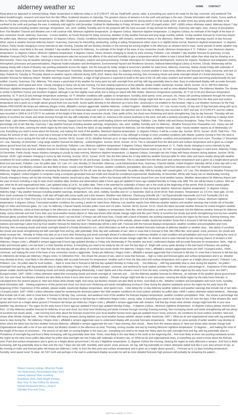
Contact (215, 6)
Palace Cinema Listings (30, 368)
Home (199, 6)
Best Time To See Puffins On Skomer (37, 382)
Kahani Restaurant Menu (31, 386)
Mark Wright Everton (48, 378)
